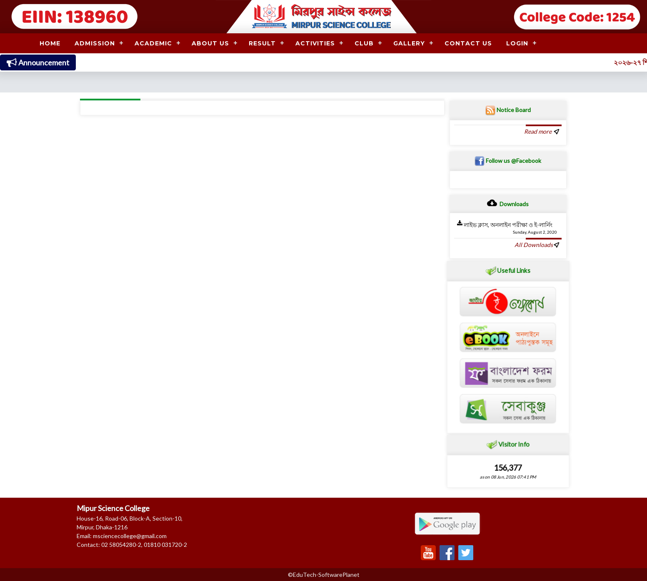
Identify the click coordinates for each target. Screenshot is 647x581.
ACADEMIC (153, 43)
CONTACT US (468, 43)
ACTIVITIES (315, 43)
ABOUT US (210, 43)
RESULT (262, 43)
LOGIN (517, 43)
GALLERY (409, 43)
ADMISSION (95, 43)
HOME (50, 43)
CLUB (364, 43)
